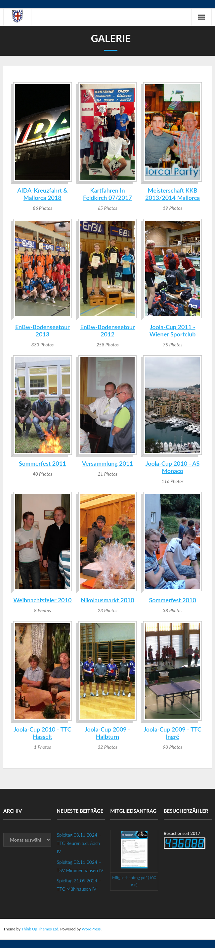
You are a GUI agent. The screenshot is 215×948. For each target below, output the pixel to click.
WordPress (91, 928)
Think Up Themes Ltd (39, 928)
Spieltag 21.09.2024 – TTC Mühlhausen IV (79, 885)
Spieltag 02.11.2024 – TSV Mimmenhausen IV (80, 866)
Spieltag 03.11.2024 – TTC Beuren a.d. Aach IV (79, 843)
